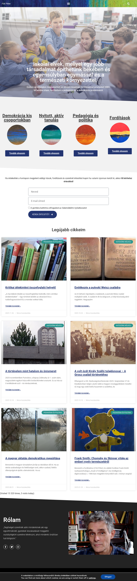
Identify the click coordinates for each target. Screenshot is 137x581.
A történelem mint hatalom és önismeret (30, 371)
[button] (68, 3)
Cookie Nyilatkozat (15, 578)
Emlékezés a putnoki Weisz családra (97, 287)
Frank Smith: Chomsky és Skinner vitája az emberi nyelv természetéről (101, 460)
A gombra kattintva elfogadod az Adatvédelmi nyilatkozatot (59, 208)
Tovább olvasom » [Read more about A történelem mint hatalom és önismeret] (13, 390)
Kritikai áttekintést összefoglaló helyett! (30, 287)
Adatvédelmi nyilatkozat (62, 574)
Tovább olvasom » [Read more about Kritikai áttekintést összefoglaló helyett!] (13, 306)
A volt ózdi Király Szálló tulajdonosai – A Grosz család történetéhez (100, 373)
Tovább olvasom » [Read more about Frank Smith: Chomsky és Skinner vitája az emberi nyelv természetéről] (82, 480)
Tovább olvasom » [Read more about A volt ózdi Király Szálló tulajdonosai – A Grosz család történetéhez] (82, 393)
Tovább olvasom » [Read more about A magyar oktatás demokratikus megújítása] (13, 477)
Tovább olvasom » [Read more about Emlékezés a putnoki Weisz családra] (82, 306)
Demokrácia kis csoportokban (17, 117)
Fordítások (120, 117)
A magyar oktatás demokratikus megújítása (32, 458)
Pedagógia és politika (86, 117)
